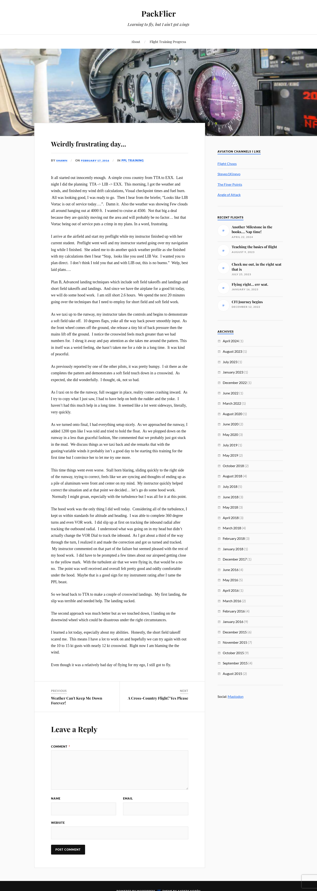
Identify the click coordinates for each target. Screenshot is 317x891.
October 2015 (233, 653)
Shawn (62, 160)
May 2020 (230, 434)
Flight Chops (227, 164)
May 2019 (230, 455)
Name (55, 798)
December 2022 (235, 382)
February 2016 (234, 611)
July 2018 (230, 486)
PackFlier (158, 13)
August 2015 (232, 673)
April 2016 (231, 590)
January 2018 (233, 549)
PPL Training (136, 160)
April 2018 (231, 518)
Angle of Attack (229, 195)
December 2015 (235, 632)
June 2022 (230, 393)
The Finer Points (230, 184)
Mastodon (235, 696)
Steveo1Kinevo (229, 174)
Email (128, 798)
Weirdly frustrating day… (106, 142)
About (135, 41)
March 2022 (232, 403)
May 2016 (230, 580)
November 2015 (235, 642)
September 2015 (235, 663)
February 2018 (234, 538)
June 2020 (230, 424)
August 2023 (232, 351)
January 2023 (233, 372)
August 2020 (232, 414)
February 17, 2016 (97, 160)
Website (58, 823)
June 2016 (230, 570)
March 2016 (232, 601)
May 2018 (230, 507)
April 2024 (231, 341)
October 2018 (233, 466)
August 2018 (232, 476)
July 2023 (230, 362)
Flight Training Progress (168, 41)
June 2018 (230, 497)
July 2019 (230, 445)
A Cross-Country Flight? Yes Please (158, 698)
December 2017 (235, 559)
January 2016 (233, 621)
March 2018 (232, 528)
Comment (60, 746)
